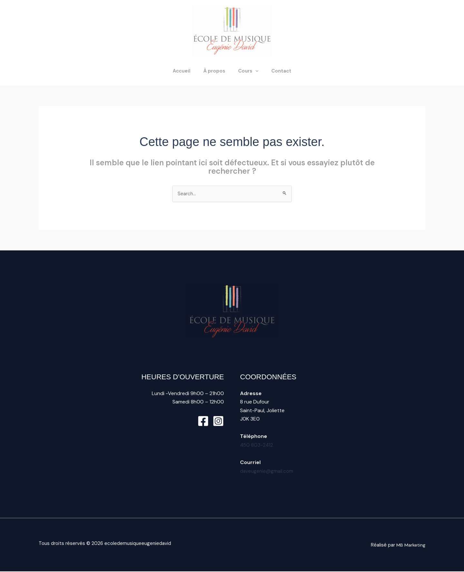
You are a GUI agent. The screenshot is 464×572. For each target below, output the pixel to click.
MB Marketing (410, 545)
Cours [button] (247, 71)
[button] (254, 71)
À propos (216, 71)
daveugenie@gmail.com (267, 471)
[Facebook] (203, 421)
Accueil (186, 71)
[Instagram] (218, 421)
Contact (276, 71)
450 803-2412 (257, 445)
